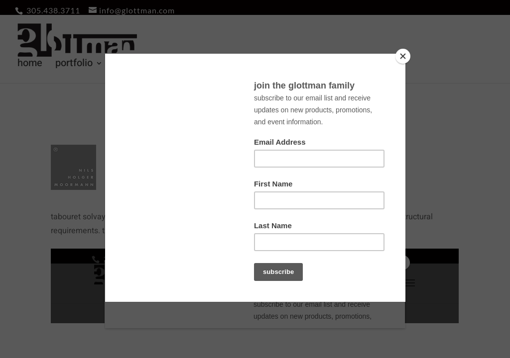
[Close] (402, 56)
